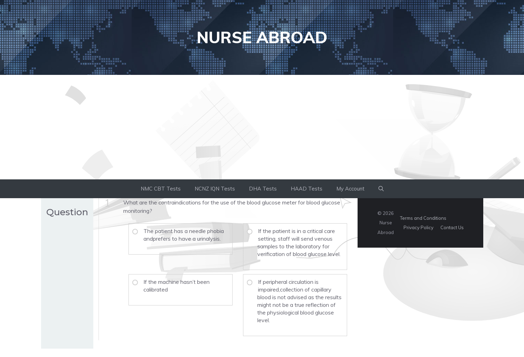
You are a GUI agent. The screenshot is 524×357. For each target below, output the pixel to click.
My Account (350, 188)
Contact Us (452, 227)
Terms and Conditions (423, 218)
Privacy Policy (418, 227)
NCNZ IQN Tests (215, 188)
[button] (381, 188)
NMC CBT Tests (161, 188)
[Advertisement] (262, 127)
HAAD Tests (306, 188)
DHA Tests (263, 188)
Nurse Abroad (262, 37)
